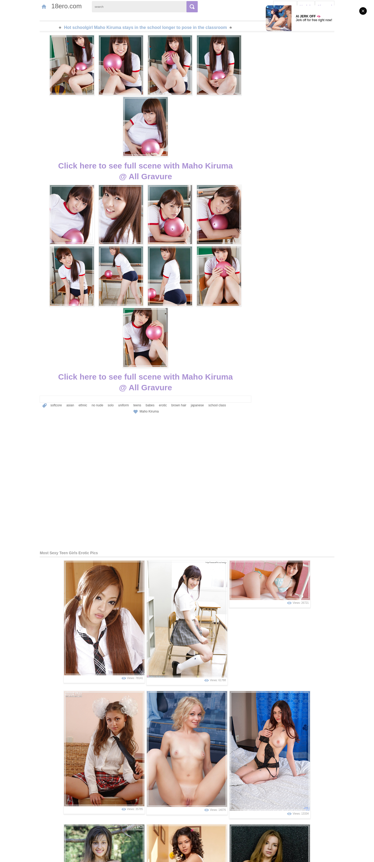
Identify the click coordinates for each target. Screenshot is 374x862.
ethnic (62, 286)
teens (116, 286)
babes (129, 286)
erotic (142, 286)
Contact (53, 855)
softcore (35, 286)
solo (90, 286)
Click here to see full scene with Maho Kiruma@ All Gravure (145, 110)
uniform (102, 286)
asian (49, 286)
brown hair (158, 286)
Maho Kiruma (149, 292)
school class (196, 286)
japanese (176, 286)
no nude (76, 286)
